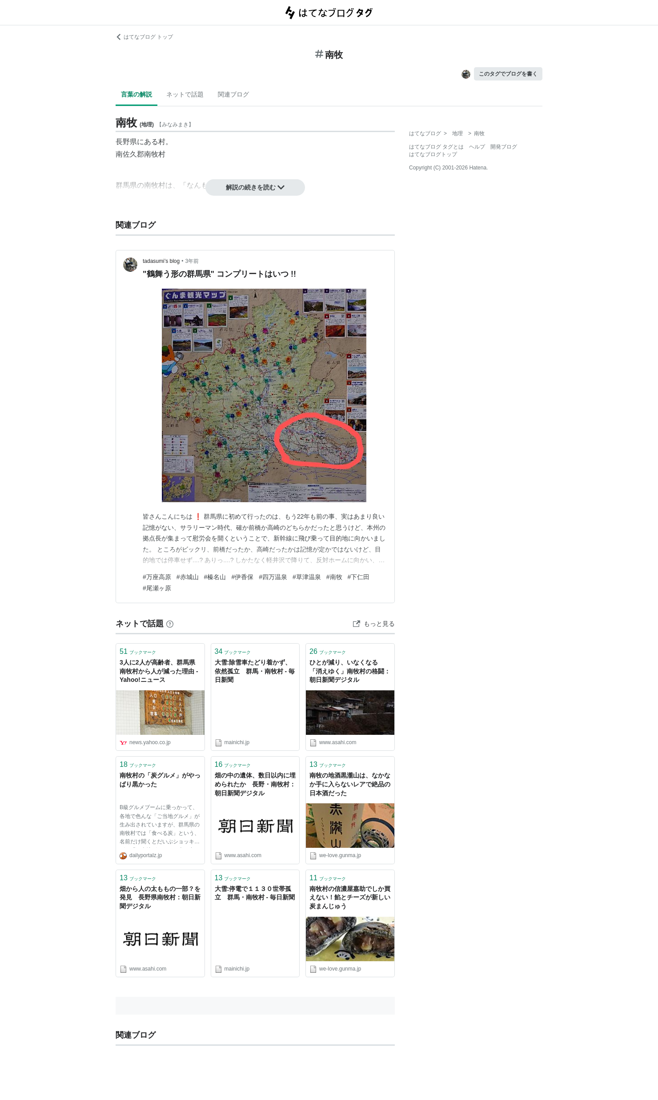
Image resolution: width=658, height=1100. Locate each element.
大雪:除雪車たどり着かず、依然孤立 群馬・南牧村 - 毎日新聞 (255, 671)
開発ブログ (503, 147)
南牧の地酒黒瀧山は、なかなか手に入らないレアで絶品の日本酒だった (349, 784)
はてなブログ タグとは (436, 147)
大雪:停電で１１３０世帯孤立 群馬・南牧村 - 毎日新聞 (255, 893)
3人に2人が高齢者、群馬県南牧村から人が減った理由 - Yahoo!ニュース (159, 671)
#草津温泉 (307, 576)
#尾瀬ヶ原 (157, 588)
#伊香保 (242, 576)
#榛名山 (215, 576)
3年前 (192, 261)
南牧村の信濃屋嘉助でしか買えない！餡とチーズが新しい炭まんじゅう (349, 897)
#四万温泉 (273, 576)
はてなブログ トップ (144, 37)
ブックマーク (138, 651)
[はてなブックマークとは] (169, 623)
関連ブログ (233, 94)
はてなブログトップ (433, 154)
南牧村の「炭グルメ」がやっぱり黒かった (160, 780)
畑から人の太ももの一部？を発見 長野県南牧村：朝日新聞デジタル (160, 897)
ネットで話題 (185, 94)
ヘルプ (477, 147)
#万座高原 (157, 576)
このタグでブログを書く (508, 74)
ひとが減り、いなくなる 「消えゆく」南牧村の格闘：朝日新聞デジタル (349, 671)
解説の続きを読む (255, 187)
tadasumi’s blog (161, 261)
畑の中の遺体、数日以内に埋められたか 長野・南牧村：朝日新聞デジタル (255, 784)
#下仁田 (359, 576)
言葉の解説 (136, 94)
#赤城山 (188, 576)
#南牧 (334, 576)
